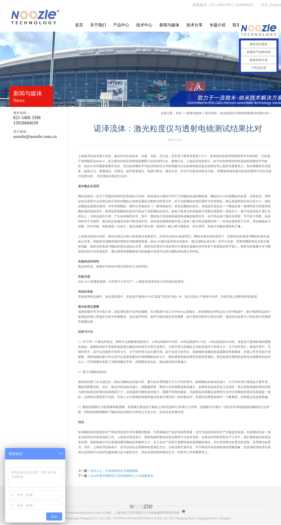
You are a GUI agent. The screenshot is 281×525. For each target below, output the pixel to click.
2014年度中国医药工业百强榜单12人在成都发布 (121, 476)
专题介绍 (217, 25)
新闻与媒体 (169, 25)
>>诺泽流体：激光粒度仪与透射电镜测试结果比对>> (228, 113)
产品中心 (121, 25)
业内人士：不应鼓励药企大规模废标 (114, 471)
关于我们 (98, 25)
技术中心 (144, 25)
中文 (264, 5)
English (275, 5)
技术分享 (194, 25)
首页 (79, 25)
